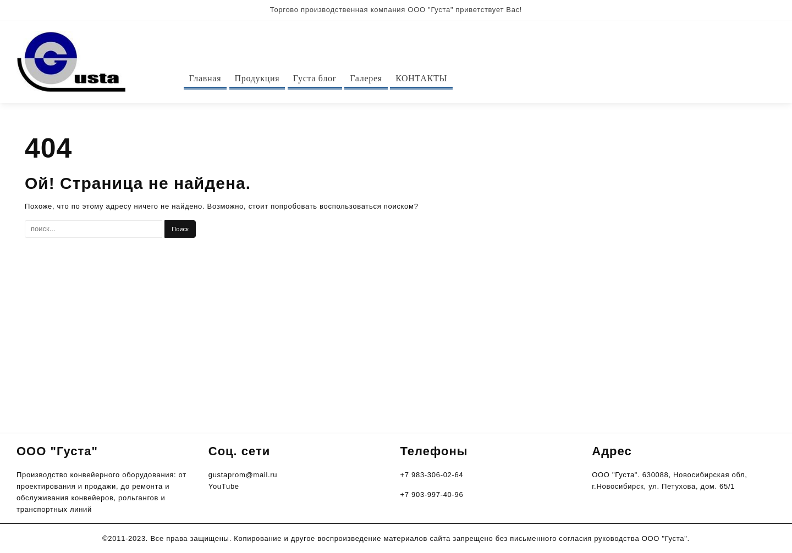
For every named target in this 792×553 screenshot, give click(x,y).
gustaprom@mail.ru (243, 475)
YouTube (223, 486)
